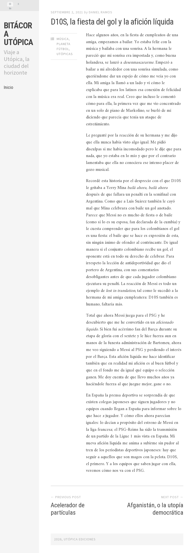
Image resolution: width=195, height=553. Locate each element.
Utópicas (65, 54)
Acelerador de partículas (68, 509)
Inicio (8, 87)
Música (63, 39)
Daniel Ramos (100, 12)
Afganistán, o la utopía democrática (155, 509)
